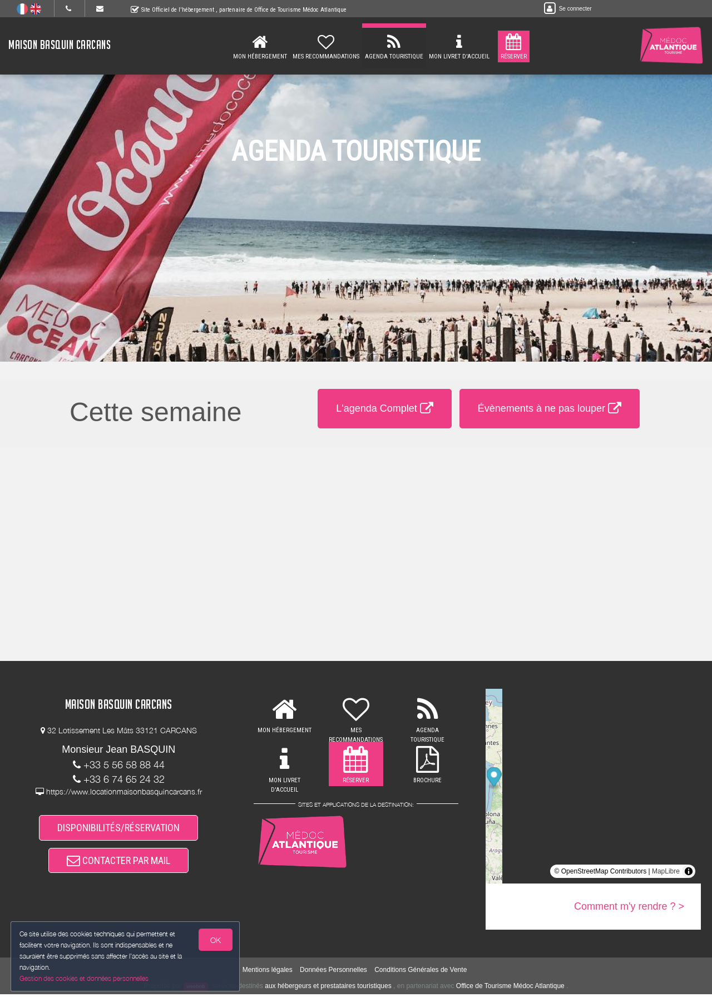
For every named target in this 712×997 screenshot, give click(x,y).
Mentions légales (268, 972)
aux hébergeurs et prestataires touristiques (328, 989)
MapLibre (666, 871)
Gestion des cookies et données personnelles (84, 978)
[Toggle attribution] (688, 871)
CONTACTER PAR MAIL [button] (118, 863)
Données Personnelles (333, 972)
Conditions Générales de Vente (420, 972)
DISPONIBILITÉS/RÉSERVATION (118, 829)
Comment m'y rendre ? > (629, 906)
